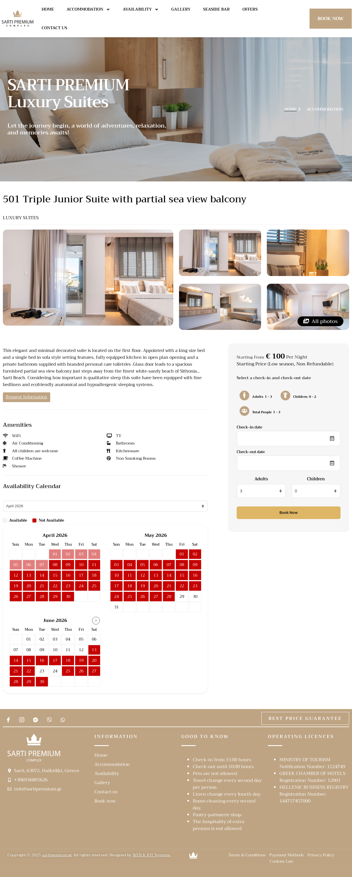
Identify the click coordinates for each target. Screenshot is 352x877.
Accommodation (88, 9)
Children (316, 479)
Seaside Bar (216, 9)
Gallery (180, 9)
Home (48, 9)
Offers (250, 9)
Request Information (26, 397)
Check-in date (249, 427)
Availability (141, 9)
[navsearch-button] (296, 18)
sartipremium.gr (57, 854)
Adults (261, 479)
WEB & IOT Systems (151, 854)
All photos (320, 321)
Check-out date (251, 452)
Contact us (54, 27)
